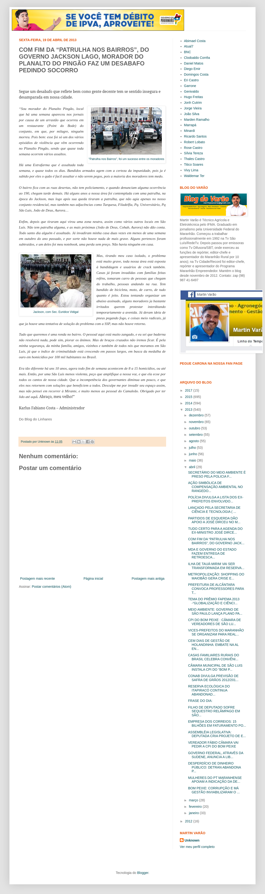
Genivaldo (191, 91)
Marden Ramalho (196, 119)
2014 (189, 403)
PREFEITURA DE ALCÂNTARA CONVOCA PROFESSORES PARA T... (216, 589)
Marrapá (190, 125)
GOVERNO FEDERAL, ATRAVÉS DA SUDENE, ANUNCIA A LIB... (215, 755)
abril (192, 467)
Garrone (190, 86)
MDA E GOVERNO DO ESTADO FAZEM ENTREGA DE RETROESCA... (212, 553)
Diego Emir (192, 69)
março (194, 800)
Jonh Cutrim (193, 102)
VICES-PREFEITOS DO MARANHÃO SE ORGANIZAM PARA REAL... (216, 632)
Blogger (142, 873)
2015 (189, 397)
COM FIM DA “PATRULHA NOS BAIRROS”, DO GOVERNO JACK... (216, 541)
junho (193, 454)
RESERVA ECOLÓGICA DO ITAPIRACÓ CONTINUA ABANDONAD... (209, 690)
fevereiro (196, 806)
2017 (189, 390)
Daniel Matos (193, 63)
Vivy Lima (191, 170)
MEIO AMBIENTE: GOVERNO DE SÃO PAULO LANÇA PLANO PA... (215, 611)
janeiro (194, 813)
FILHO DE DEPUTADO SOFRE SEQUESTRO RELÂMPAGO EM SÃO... (214, 711)
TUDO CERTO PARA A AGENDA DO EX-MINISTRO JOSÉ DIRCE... (215, 531)
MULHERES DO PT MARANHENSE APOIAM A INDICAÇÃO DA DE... (215, 780)
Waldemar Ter (194, 176)
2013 (189, 409)
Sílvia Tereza (193, 153)
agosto (194, 441)
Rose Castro (193, 148)
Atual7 (189, 46)
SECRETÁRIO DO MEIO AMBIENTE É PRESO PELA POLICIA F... (217, 474)
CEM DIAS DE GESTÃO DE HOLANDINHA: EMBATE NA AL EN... (213, 645)
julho (193, 447)
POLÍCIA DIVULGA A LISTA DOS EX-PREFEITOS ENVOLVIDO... (215, 499)
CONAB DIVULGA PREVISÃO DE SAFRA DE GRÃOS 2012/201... (213, 678)
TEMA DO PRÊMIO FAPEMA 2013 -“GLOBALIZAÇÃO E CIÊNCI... (213, 601)
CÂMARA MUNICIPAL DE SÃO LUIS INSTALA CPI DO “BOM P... (215, 667)
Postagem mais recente (37, 578)
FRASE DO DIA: (200, 701)
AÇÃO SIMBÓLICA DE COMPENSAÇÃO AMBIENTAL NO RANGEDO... (215, 487)
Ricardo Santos (195, 136)
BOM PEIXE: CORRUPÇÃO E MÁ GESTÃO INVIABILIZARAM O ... (214, 790)
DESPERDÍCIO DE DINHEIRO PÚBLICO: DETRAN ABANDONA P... (214, 767)
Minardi (189, 131)
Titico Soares (193, 164)
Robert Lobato (194, 142)
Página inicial (93, 578)
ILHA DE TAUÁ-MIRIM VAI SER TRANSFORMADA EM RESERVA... (216, 566)
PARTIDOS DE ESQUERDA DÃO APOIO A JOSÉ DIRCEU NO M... (214, 520)
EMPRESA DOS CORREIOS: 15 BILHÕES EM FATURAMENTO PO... (217, 723)
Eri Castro (191, 80)
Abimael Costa (195, 41)
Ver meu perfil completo (197, 847)
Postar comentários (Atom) (51, 586)
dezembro (196, 415)
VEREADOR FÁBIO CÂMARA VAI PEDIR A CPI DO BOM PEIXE (213, 744)
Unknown (192, 840)
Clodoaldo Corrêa (197, 58)
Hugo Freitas (193, 97)
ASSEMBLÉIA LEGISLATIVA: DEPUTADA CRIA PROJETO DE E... (217, 734)
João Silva (191, 114)
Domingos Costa (196, 74)
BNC (187, 52)
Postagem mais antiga (148, 578)
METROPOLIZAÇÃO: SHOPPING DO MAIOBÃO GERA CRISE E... (216, 576)
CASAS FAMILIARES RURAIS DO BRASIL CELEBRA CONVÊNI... (213, 657)
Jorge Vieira (193, 108)
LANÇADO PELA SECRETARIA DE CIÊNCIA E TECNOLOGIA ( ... (214, 510)
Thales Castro (194, 159)
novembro (196, 422)
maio (193, 460)
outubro (195, 428)
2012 (189, 821)
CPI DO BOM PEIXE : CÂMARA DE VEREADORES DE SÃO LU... (214, 622)
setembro (196, 434)
